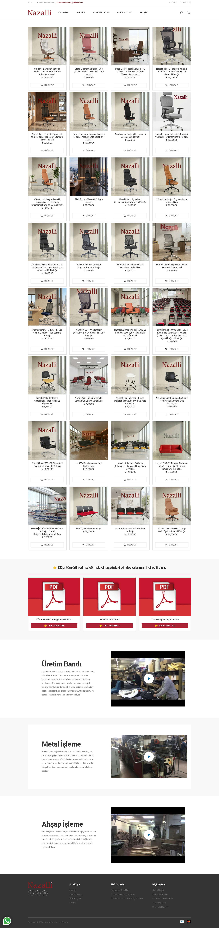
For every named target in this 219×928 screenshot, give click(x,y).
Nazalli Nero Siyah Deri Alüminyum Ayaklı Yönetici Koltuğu (130, 201)
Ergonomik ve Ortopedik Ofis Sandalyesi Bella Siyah (130, 266)
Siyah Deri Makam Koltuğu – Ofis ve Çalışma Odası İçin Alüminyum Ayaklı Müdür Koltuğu (47, 267)
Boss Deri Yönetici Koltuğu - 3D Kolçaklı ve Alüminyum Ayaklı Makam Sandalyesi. (130, 72)
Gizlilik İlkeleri (158, 890)
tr (29, 3)
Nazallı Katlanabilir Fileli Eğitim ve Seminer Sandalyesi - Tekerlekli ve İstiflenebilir (130, 333)
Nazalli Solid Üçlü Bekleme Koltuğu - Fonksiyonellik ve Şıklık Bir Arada (130, 466)
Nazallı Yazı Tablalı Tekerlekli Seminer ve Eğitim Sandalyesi (89, 399)
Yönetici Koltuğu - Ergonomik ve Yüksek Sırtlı (172, 201)
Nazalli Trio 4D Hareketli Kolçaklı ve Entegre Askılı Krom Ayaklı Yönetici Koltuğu (171, 72)
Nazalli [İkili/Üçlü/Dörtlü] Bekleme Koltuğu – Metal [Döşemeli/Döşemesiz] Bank (47, 531)
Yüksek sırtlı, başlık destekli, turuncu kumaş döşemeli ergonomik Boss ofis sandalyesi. (47, 202)
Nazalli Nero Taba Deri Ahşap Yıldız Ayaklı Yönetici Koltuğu (172, 530)
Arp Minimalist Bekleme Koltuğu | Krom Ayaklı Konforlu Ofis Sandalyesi (172, 401)
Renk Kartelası (101, 12)
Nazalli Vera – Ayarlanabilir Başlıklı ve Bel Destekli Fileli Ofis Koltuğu (89, 333)
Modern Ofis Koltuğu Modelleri (69, 3)
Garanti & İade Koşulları (162, 898)
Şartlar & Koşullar (159, 894)
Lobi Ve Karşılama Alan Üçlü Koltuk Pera (89, 464)
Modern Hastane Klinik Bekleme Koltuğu (130, 530)
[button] (181, 13)
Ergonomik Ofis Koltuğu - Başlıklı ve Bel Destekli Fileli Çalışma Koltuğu (47, 333)
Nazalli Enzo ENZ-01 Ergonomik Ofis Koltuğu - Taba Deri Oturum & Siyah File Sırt (47, 137)
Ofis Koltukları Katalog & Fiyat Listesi (54, 619)
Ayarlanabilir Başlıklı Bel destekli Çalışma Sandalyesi (130, 135)
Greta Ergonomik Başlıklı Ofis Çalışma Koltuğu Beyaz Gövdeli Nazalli (88, 72)
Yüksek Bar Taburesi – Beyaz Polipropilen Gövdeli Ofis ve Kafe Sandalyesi (130, 401)
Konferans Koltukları (109, 619)
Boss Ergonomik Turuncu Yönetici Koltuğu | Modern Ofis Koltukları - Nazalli (89, 137)
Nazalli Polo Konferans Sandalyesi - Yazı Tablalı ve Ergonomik (47, 401)
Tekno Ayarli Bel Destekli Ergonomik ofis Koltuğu (89, 266)
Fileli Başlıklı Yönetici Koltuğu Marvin (89, 201)
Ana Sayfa (63, 12)
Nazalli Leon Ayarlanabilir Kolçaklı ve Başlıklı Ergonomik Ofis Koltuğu (171, 135)
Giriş (172, 3)
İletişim (143, 12)
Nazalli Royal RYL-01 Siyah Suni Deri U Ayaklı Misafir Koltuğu (47, 464)
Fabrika (81, 12)
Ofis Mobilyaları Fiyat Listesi (164, 619)
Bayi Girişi (185, 3)
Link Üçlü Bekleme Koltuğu (89, 528)
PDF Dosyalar (124, 12)
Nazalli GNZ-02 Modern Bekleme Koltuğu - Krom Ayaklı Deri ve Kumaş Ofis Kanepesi (171, 466)
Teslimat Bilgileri (159, 903)
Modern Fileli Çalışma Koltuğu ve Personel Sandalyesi (171, 266)
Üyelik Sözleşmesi (160, 907)
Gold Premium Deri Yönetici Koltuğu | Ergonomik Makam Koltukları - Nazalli (47, 72)
